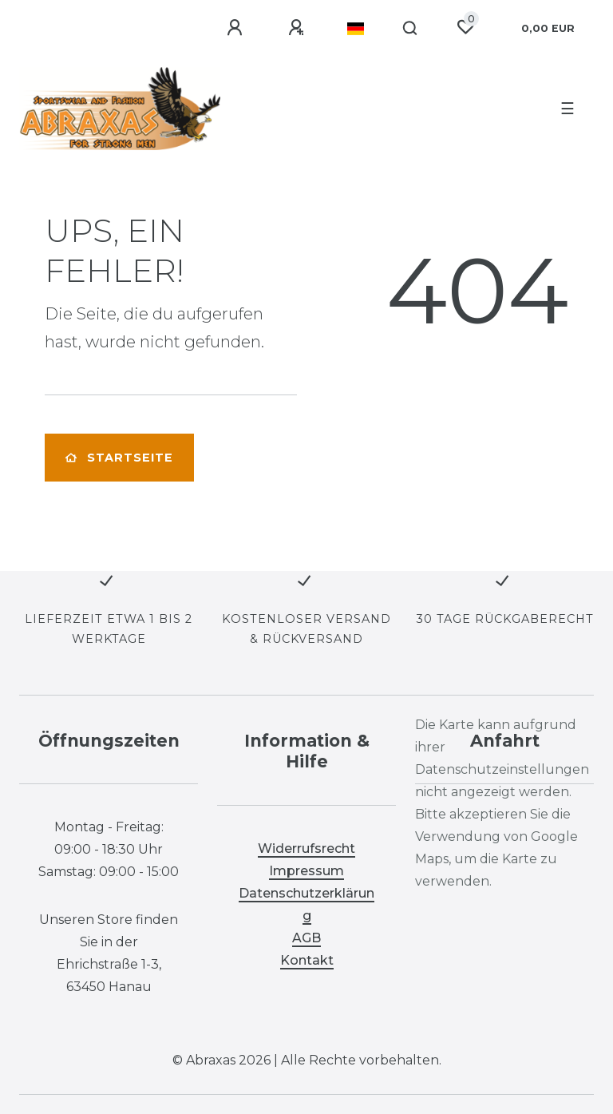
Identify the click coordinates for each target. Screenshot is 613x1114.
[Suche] (410, 28)
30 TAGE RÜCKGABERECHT (505, 619)
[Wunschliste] (465, 27)
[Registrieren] (298, 28)
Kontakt (307, 960)
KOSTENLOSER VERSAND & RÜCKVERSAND (306, 629)
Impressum (306, 870)
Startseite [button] (119, 457)
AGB (306, 938)
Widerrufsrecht (306, 848)
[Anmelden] (237, 28)
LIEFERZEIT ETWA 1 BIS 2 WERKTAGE (108, 629)
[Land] (355, 28)
